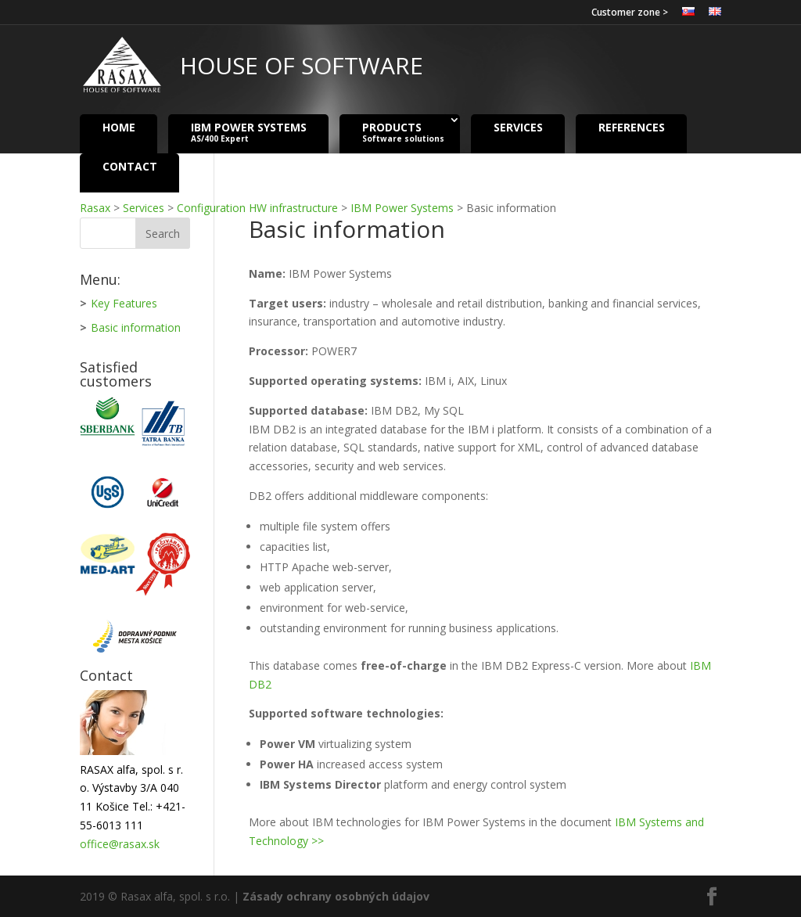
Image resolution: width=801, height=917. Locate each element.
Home (118, 126)
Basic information (136, 327)
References (631, 126)
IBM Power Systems (249, 132)
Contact (129, 165)
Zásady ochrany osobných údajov (335, 896)
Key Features (124, 303)
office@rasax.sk (120, 843)
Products (403, 132)
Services (518, 126)
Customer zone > (629, 13)
